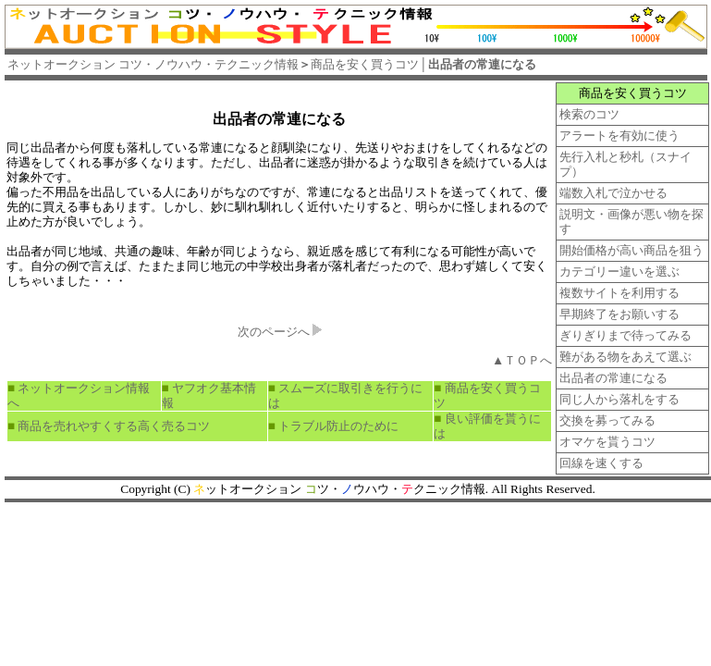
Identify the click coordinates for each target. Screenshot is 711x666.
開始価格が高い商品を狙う (631, 250)
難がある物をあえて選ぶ (625, 357)
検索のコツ (589, 114)
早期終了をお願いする (619, 314)
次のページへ (274, 332)
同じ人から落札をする (619, 399)
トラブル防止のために (338, 426)
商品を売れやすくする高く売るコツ (114, 426)
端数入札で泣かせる (613, 193)
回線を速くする (601, 463)
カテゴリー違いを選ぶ (619, 271)
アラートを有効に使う (619, 135)
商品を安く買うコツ (417, 64)
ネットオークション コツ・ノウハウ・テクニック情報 (153, 64)
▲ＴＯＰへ (522, 360)
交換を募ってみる (607, 420)
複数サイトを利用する (619, 293)
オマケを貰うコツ (607, 442)
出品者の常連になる (279, 119)
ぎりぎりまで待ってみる (625, 335)
